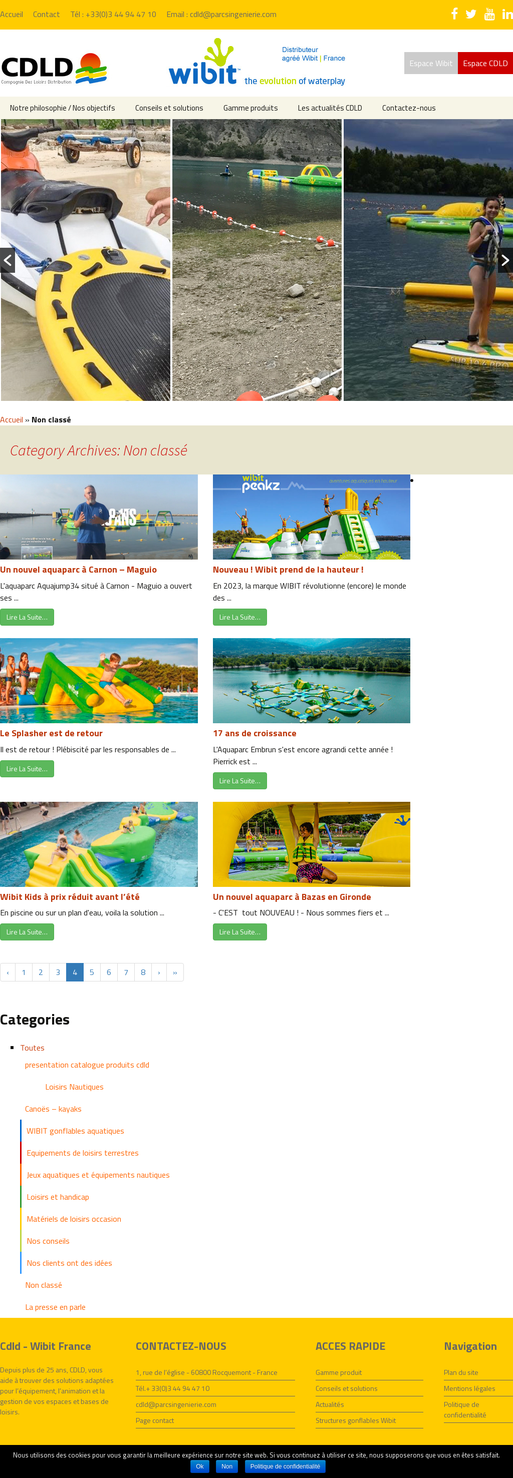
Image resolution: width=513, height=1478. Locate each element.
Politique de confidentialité (465, 1409)
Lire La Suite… (27, 617)
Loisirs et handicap (58, 1197)
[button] (7, 260)
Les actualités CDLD (330, 108)
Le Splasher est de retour (51, 733)
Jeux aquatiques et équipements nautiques (98, 1175)
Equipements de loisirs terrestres (83, 1153)
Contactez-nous (409, 108)
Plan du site (461, 1372)
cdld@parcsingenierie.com (176, 1404)
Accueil (11, 14)
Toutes (32, 1048)
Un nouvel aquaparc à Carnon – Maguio (78, 569)
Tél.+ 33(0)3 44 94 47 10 (172, 1388)
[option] (85, 260)
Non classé (43, 1285)
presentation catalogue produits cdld (87, 1065)
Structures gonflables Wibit (356, 1420)
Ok (199, 1466)
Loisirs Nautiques (74, 1087)
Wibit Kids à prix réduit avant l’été (70, 896)
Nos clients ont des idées (69, 1263)
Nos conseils (48, 1241)
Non (226, 1466)
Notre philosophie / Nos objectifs (62, 108)
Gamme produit (339, 1372)
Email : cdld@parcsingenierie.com (221, 14)
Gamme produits (250, 108)
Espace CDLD (485, 63)
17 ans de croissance (255, 733)
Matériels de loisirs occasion (74, 1219)
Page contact (155, 1420)
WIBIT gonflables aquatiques (75, 1131)
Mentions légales (469, 1388)
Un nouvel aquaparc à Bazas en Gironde (292, 896)
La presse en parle (55, 1307)
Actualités (330, 1404)
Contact (46, 14)
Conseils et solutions (169, 108)
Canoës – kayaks (53, 1109)
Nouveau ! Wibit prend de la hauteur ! (288, 569)
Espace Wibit (431, 63)
